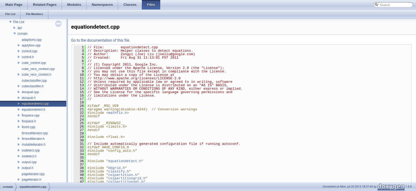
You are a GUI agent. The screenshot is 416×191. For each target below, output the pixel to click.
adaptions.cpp (32, 40)
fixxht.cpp (28, 127)
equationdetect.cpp (35, 104)
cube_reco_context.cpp (38, 69)
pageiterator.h (31, 179)
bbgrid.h (116, 168)
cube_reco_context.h (36, 74)
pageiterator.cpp (33, 174)
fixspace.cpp (31, 115)
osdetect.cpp (31, 150)
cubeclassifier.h (33, 86)
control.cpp (29, 51)
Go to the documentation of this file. (100, 40)
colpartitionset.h (126, 181)
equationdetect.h (33, 109)
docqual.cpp (30, 92)
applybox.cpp (31, 45)
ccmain (23, 34)
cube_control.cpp (34, 63)
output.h (27, 168)
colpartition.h (122, 174)
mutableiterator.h (33, 144)
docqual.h (29, 98)
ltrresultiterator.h (33, 139)
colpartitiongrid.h (126, 178)
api (20, 28)
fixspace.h (29, 121)
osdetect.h (29, 156)
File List (18, 22)
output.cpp (29, 162)
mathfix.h (117, 112)
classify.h (118, 171)
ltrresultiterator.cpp (35, 133)
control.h (28, 57)
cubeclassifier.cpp (34, 81)
